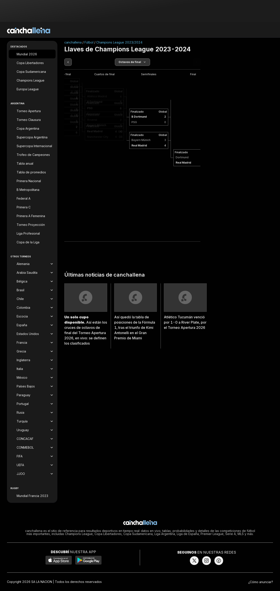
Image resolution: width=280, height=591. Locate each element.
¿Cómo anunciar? (260, 582)
